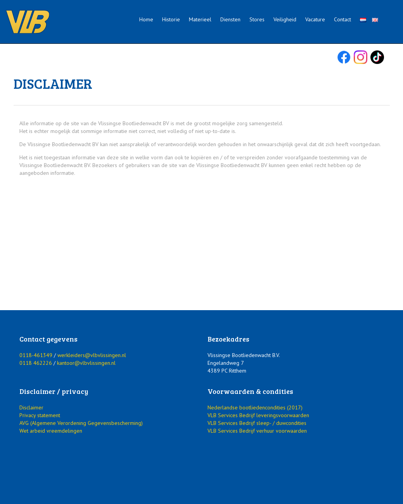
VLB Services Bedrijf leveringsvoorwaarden (258, 415)
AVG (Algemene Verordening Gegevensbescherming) (81, 422)
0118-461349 (35, 355)
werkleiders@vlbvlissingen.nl (91, 355)
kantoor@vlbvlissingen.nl (86, 362)
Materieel (200, 19)
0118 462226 (35, 362)
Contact (342, 19)
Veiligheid (284, 19)
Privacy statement (39, 415)
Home (146, 19)
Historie (171, 19)
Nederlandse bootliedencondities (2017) (255, 407)
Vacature (315, 19)
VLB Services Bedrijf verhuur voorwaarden (257, 430)
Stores (257, 19)
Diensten (230, 19)
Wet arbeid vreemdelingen (50, 430)
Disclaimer (31, 407)
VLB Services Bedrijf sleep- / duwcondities (257, 422)
